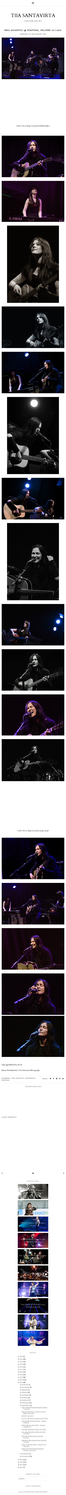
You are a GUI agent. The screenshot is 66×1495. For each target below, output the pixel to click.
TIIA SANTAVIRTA (33, 15)
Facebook (18, 1065)
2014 (21, 1462)
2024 (21, 1362)
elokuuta (25, 1392)
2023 (21, 1364)
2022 (21, 1367)
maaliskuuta (26, 1405)
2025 (21, 1359)
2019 (21, 1374)
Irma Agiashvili (18, 1078)
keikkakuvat (30, 1078)
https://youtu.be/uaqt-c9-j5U (38, 831)
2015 (21, 1459)
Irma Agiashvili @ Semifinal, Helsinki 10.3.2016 (33, 1433)
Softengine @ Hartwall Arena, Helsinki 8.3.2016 (34, 1441)
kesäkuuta (25, 1397)
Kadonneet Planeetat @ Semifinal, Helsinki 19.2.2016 (33, 1449)
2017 (21, 1380)
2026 (21, 1356)
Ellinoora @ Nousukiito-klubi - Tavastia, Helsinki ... (34, 1422)
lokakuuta (25, 1390)
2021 (21, 1369)
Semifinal (6, 1080)
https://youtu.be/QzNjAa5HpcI (38, 126)
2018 (21, 1377)
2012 (21, 1467)
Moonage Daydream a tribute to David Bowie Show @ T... (34, 1412)
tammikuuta (26, 1456)
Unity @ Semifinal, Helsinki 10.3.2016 (34, 1429)
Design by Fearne (41, 1492)
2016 (21, 1382)
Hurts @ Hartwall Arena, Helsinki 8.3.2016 (32, 1437)
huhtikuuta (25, 1403)
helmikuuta (25, 1454)
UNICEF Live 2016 (27, 1416)
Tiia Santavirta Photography (29, 1070)
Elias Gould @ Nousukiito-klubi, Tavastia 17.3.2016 (34, 1408)
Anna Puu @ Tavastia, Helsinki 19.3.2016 (35, 1418)
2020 (21, 1372)
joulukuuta (25, 1385)
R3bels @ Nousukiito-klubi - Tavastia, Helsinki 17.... (33, 1426)
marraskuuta (26, 1387)
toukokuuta (25, 1400)
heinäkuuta (25, 1395)
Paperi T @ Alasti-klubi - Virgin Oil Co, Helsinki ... (34, 1445)
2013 (21, 1465)
